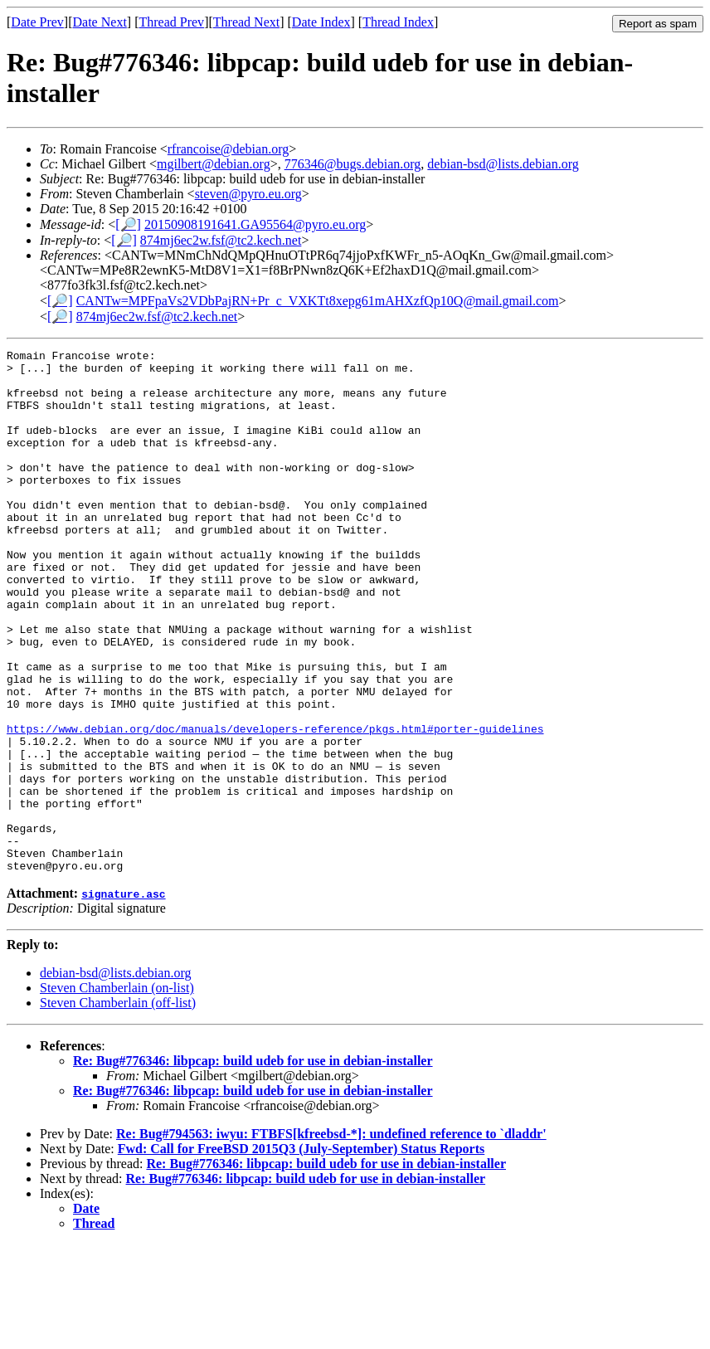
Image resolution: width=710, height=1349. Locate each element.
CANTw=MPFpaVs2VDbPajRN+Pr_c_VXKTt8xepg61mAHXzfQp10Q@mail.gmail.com (317, 301)
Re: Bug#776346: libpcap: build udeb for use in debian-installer (253, 1165)
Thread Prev (171, 22)
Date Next (100, 22)
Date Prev (37, 22)
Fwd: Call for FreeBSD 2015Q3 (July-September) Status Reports (301, 1253)
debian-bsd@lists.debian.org (502, 164)
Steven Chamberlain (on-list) (117, 1092)
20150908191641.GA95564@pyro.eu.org (255, 224)
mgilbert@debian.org (213, 164)
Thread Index (398, 22)
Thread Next (246, 22)
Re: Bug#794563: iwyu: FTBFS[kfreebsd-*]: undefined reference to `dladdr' (331, 1238)
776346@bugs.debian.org (352, 164)
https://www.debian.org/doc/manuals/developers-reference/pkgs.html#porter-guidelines (275, 805)
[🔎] (128, 224)
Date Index (321, 22)
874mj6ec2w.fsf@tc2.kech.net (221, 240)
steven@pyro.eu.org (248, 194)
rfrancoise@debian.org (228, 149)
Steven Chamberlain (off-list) (118, 1107)
